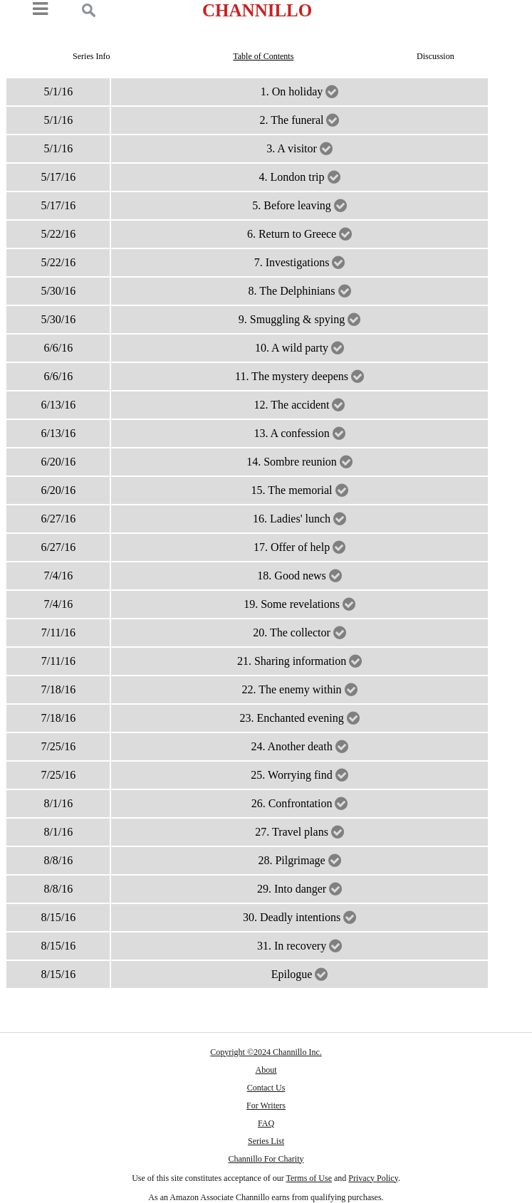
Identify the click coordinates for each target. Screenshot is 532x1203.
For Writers (266, 1105)
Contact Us (266, 1088)
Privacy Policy (373, 1178)
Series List (266, 1141)
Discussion (435, 56)
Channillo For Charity (266, 1159)
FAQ (266, 1123)
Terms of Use (309, 1178)
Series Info (91, 56)
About (266, 1070)
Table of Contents (263, 56)
